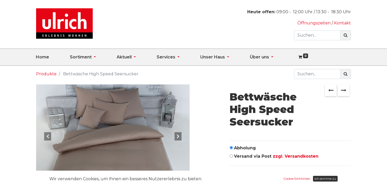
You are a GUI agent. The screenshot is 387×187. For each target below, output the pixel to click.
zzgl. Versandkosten (295, 156)
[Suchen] (345, 35)
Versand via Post (276, 156)
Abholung (245, 147)
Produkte (46, 73)
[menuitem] (53, 57)
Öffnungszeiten (314, 23)
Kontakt (342, 23)
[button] (47, 136)
